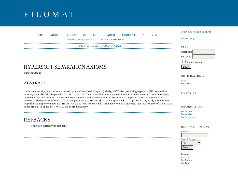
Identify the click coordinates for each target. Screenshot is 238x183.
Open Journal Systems (196, 31)
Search (109, 35)
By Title (185, 163)
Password (186, 56)
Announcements (80, 39)
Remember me (194, 62)
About (55, 35)
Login (71, 35)
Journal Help (187, 38)
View (184, 80)
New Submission (112, 39)
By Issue (185, 157)
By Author (186, 160)
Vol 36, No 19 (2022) (98, 45)
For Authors (187, 114)
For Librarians (188, 117)
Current (128, 35)
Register (90, 35)
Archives (150, 35)
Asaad (117, 45)
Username (186, 51)
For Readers (187, 111)
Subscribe (186, 83)
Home (39, 35)
